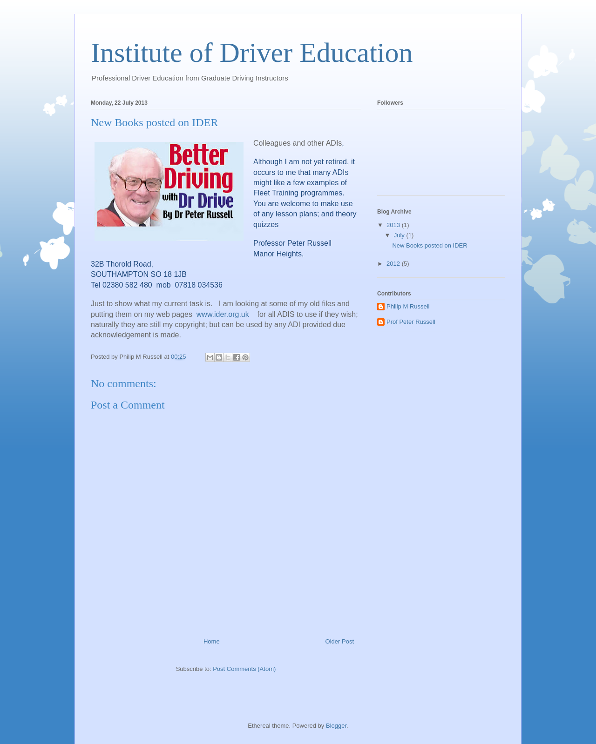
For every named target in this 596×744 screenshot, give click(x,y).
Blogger (336, 725)
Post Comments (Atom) (244, 668)
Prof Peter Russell (410, 321)
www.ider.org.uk (222, 314)
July (400, 235)
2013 (394, 224)
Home (211, 641)
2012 (394, 263)
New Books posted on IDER (429, 245)
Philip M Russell (407, 306)
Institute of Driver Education (252, 52)
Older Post (339, 641)
